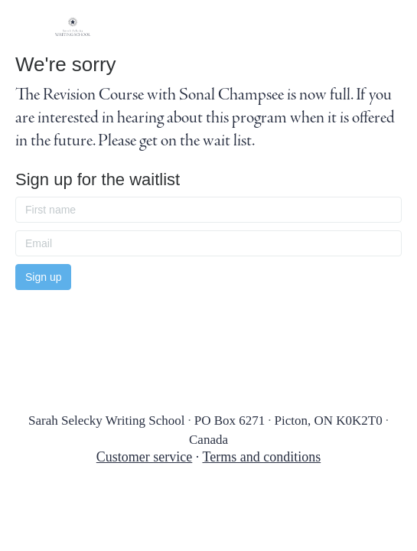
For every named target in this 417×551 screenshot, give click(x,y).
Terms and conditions (261, 457)
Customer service (144, 457)
